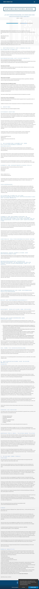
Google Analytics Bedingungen (23, 573)
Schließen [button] (23, 587)
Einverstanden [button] (33, 587)
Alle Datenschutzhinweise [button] (24, 584)
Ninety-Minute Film (7, 1)
